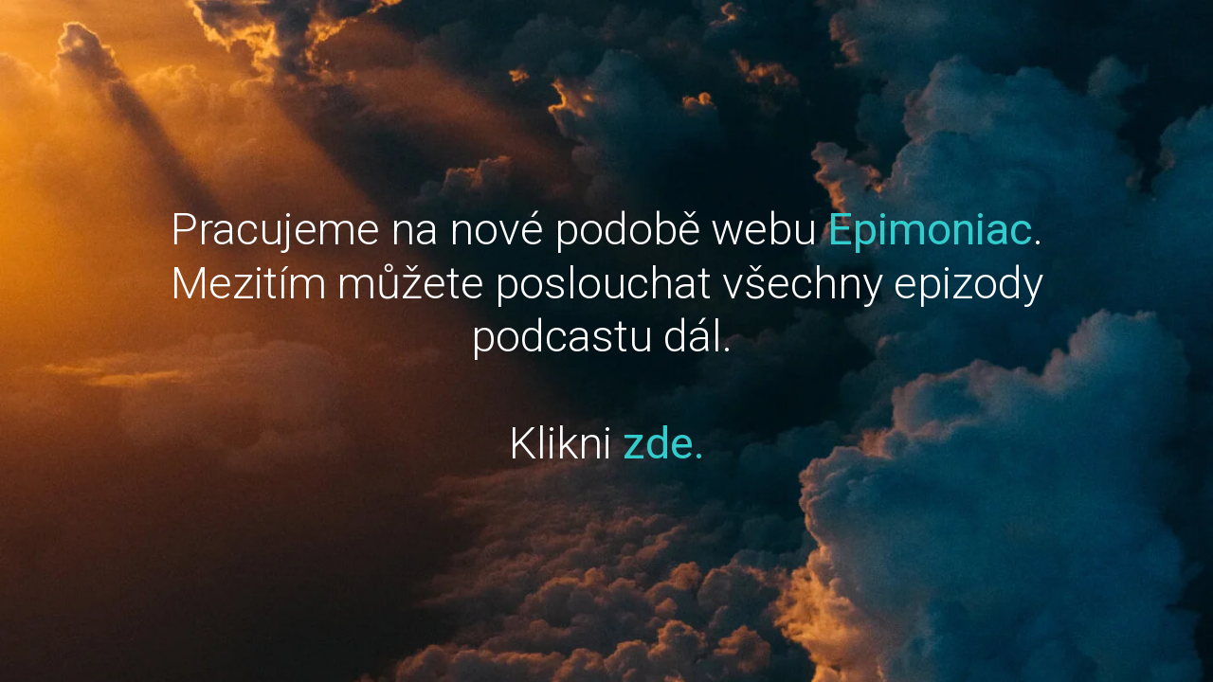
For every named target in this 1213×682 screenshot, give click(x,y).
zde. (664, 443)
